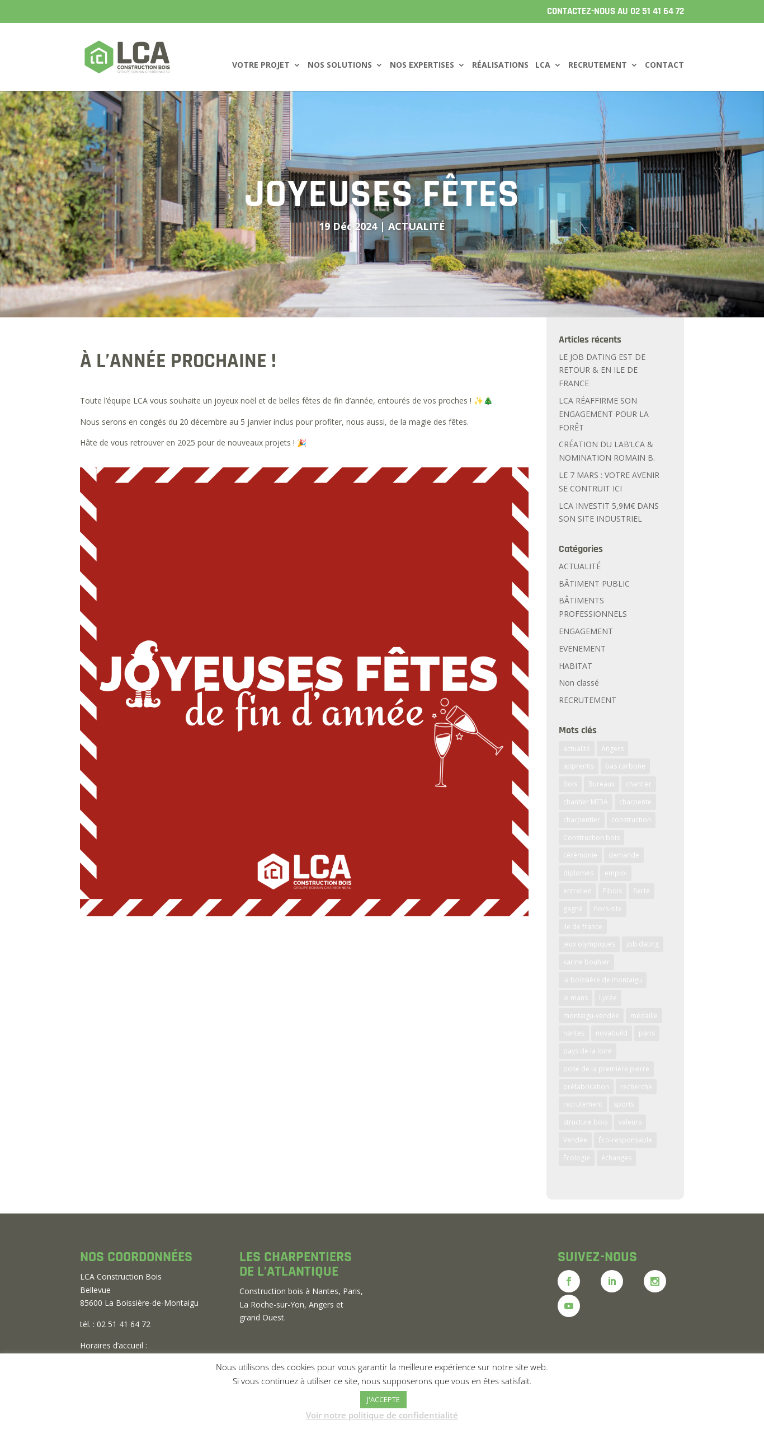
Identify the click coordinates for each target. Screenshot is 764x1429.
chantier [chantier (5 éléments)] (639, 784)
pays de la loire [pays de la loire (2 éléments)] (587, 1051)
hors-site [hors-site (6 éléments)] (608, 908)
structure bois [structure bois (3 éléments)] (585, 1122)
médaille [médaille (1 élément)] (644, 1015)
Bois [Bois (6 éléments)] (570, 784)
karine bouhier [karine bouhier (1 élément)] (586, 962)
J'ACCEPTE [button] (383, 1399)
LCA (542, 65)
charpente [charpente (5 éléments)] (635, 802)
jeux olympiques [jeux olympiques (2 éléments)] (589, 944)
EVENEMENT (582, 648)
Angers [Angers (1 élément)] (612, 748)
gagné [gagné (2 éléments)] (573, 908)
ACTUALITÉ (416, 226)
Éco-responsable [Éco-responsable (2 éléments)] (625, 1140)
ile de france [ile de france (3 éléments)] (582, 926)
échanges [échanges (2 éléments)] (616, 1158)
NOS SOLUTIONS (340, 65)
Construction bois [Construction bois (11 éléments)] (591, 837)
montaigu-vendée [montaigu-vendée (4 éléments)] (591, 1015)
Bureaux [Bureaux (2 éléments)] (601, 784)
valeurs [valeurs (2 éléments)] (630, 1122)
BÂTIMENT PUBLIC (594, 583)
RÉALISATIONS (500, 65)
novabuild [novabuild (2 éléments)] (612, 1033)
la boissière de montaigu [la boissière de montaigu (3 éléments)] (602, 980)
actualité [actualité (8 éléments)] (576, 748)
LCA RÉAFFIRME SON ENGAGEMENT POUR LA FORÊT (604, 414)
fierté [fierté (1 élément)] (641, 891)
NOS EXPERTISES (422, 65)
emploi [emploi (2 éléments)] (616, 873)
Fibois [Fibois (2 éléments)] (612, 891)
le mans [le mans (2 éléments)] (575, 997)
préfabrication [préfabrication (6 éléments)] (586, 1086)
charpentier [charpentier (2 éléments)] (581, 819)
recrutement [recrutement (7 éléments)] (582, 1104)
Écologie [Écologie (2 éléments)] (576, 1158)
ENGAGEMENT (586, 631)
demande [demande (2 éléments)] (624, 855)
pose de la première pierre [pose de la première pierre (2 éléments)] (606, 1069)
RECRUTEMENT (597, 65)
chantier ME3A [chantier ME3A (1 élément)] (585, 802)
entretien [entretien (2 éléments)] (577, 891)
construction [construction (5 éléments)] (631, 819)
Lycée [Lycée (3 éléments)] (608, 997)
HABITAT (575, 665)
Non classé (579, 682)
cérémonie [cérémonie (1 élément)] (580, 855)
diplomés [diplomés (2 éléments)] (578, 873)
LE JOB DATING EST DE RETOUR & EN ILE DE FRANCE (602, 370)
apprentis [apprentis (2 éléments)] (578, 766)
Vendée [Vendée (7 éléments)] (575, 1140)
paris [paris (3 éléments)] (647, 1033)
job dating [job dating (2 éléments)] (642, 944)
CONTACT (664, 65)
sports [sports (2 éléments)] (624, 1104)
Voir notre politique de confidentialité (382, 1415)
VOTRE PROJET (261, 65)
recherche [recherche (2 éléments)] (636, 1086)
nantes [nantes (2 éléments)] (573, 1033)
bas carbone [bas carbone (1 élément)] (625, 766)
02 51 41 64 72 (657, 11)
